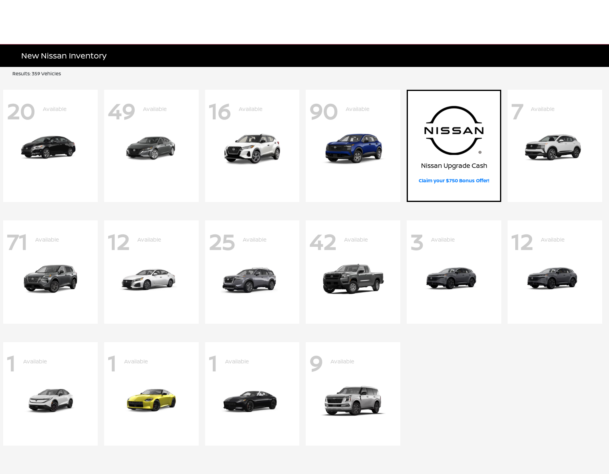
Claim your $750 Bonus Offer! (454, 180)
